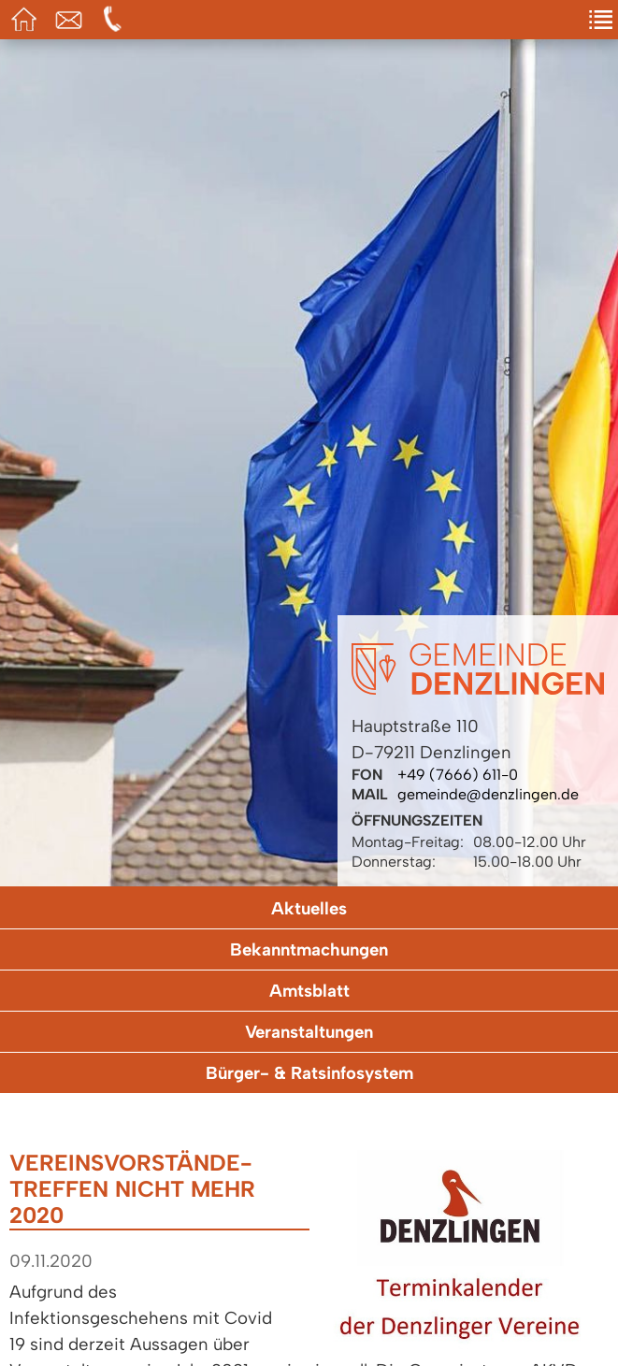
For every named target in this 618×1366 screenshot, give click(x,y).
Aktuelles (309, 908)
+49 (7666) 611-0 (457, 775)
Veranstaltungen (309, 1031)
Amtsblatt (309, 990)
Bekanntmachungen (309, 949)
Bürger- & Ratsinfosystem (309, 1073)
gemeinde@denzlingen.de (488, 794)
